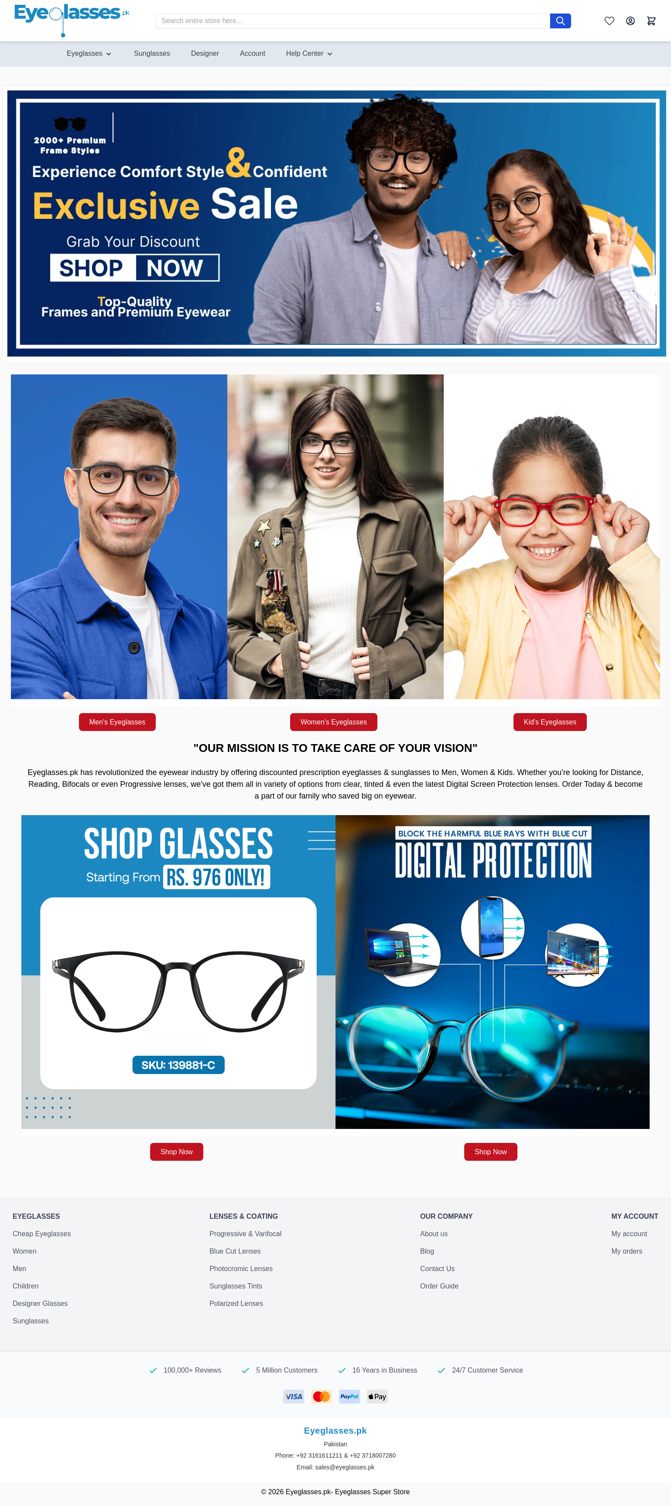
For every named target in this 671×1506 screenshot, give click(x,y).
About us (434, 1233)
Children (26, 1286)
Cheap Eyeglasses (42, 1233)
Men (19, 1268)
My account (629, 1233)
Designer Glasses (40, 1303)
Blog (427, 1251)
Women (25, 1251)
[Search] (560, 21)
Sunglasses (31, 1321)
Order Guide (439, 1286)
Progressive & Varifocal (245, 1233)
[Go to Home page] (72, 20)
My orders (626, 1251)
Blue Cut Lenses (234, 1251)
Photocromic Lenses (241, 1268)
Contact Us (437, 1268)
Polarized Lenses (236, 1303)
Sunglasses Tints (235, 1286)
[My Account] (630, 21)
